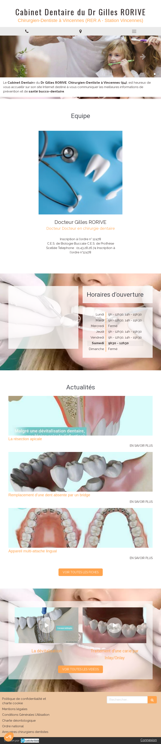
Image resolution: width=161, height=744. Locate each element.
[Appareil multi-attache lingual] (80, 528)
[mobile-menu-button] (134, 31)
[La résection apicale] (80, 416)
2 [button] (158, 74)
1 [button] (155, 74)
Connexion (148, 740)
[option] (80, 56)
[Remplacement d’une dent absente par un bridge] (80, 472)
